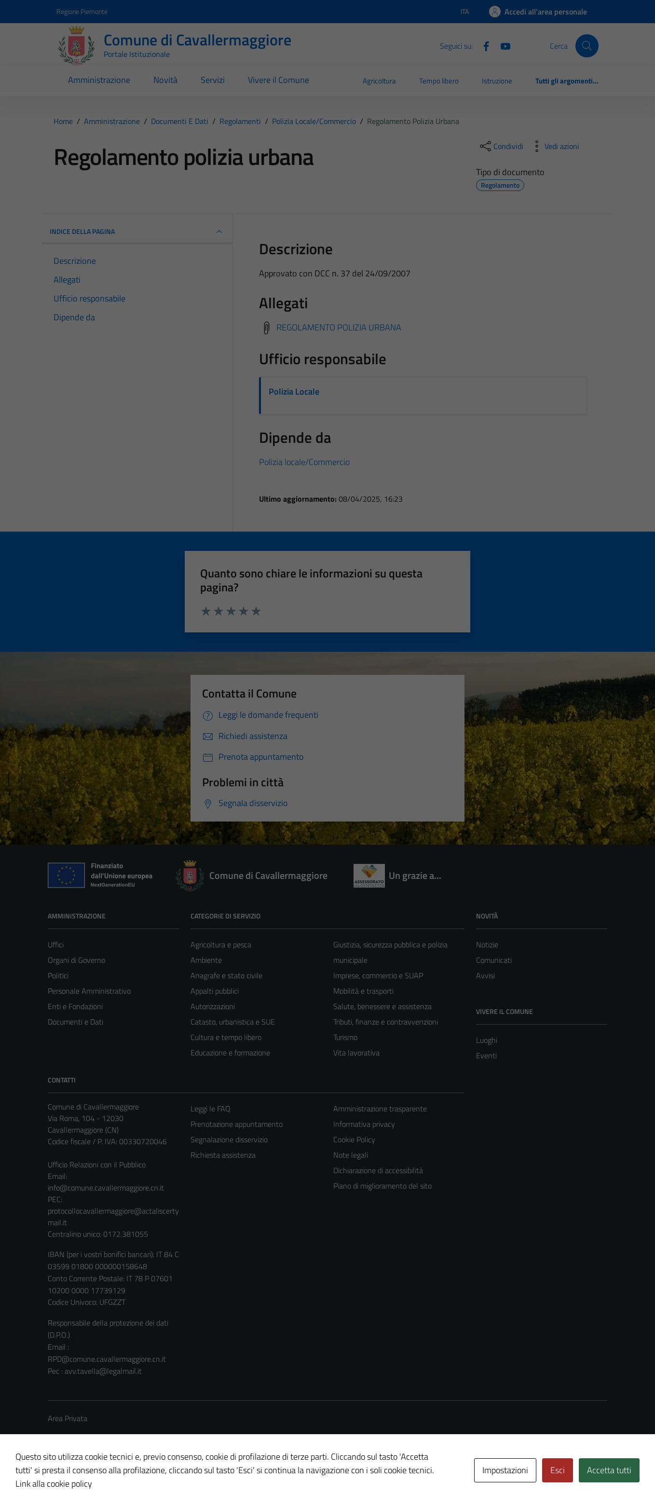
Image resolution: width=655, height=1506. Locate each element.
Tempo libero (439, 80)
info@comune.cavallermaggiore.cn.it (106, 1187)
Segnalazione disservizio (229, 1139)
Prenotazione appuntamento (237, 1124)
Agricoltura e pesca (221, 944)
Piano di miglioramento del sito (382, 1185)
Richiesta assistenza (223, 1155)
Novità (165, 79)
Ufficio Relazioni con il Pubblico (97, 1164)
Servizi (213, 79)
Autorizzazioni (213, 1006)
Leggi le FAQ (211, 1108)
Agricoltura (379, 80)
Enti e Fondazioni (75, 1006)
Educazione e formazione (230, 1052)
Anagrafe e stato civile (226, 975)
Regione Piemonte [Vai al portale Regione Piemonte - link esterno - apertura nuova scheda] (82, 11)
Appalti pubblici (215, 991)
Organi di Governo (76, 960)
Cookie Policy (354, 1139)
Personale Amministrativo (89, 991)
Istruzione (497, 80)
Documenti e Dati (75, 1021)
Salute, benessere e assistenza (382, 1006)
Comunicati (494, 960)
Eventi (486, 1055)
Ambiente (206, 960)
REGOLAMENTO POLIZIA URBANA (338, 327)
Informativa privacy (364, 1124)
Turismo (345, 1037)
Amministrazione (99, 79)
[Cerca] (587, 45)
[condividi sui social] (500, 146)
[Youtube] (501, 45)
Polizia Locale (294, 391)
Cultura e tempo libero (226, 1037)
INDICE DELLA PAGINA (137, 231)
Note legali (350, 1155)
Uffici (56, 944)
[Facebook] (482, 45)
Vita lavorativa (356, 1052)
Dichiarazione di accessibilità (378, 1170)
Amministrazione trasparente (380, 1108)
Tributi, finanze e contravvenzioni (385, 1021)
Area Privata (67, 1418)
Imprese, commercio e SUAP (378, 975)
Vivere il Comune (278, 79)
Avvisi (485, 975)
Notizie (487, 944)
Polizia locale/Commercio (304, 461)
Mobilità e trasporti (363, 991)
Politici (58, 975)
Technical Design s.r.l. (113, 1478)
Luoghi (486, 1040)
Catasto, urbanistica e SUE (233, 1021)
